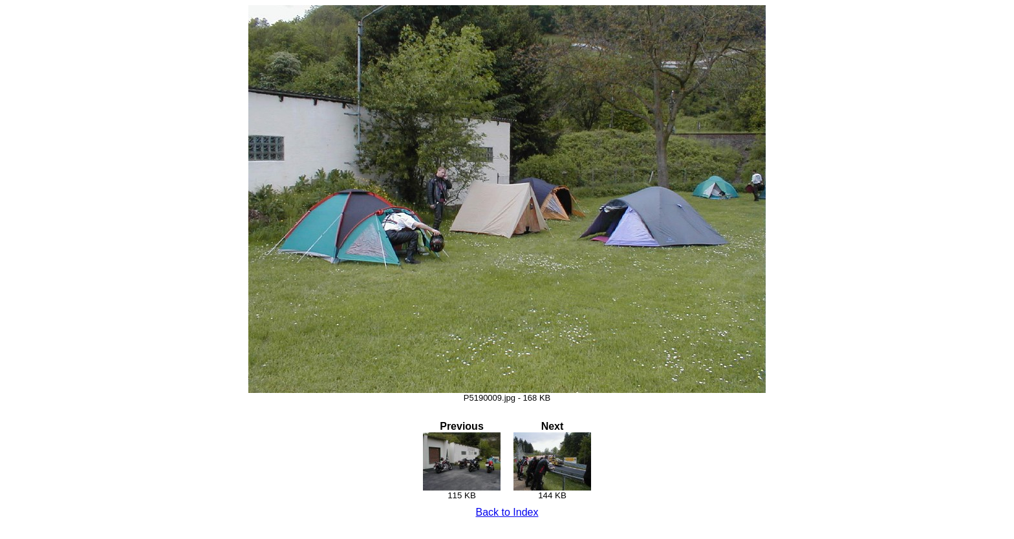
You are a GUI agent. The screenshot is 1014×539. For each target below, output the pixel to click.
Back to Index (507, 512)
